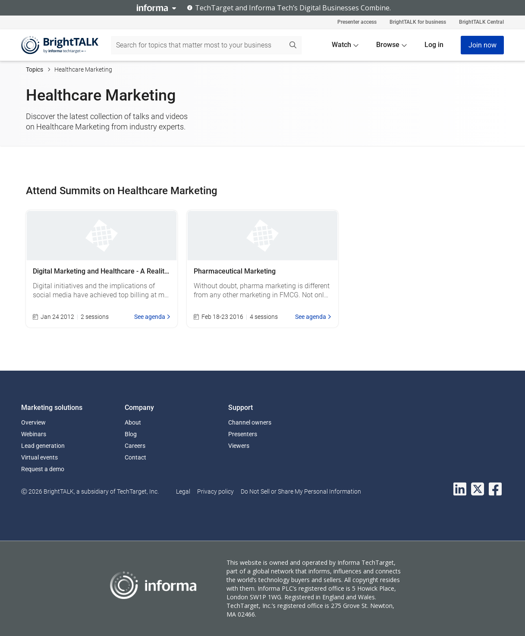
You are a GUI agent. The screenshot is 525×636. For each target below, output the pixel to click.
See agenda (152, 316)
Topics (34, 69)
